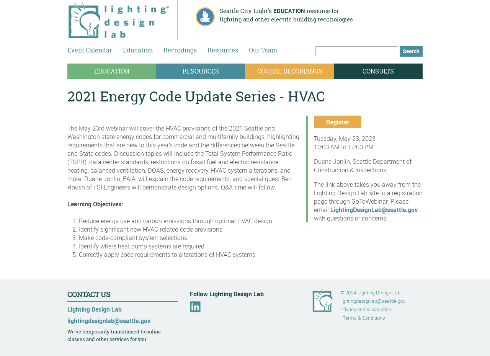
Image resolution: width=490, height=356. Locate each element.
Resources (222, 50)
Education (138, 50)
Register (337, 122)
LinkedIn (195, 306)
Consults (378, 71)
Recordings (180, 50)
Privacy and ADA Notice (365, 309)
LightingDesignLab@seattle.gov (374, 210)
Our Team (263, 50)
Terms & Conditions (364, 318)
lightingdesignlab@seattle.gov (108, 321)
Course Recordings (289, 71)
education (289, 11)
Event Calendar (89, 50)
